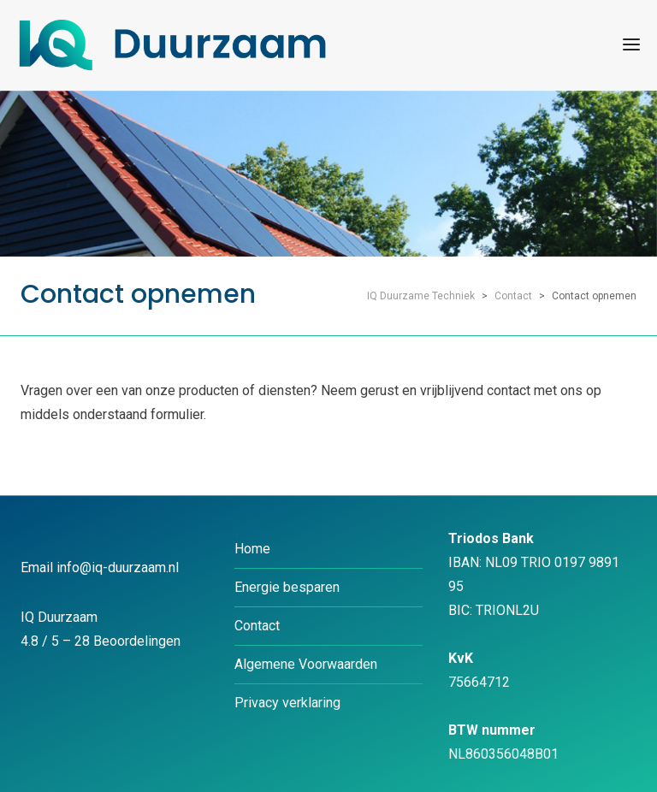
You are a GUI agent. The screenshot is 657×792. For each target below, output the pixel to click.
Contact (257, 626)
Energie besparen (287, 587)
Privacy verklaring (287, 702)
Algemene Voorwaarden (305, 664)
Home (252, 549)
